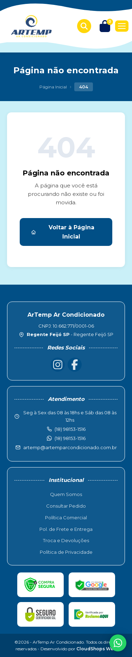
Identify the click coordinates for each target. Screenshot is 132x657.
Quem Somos (66, 494)
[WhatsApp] (117, 642)
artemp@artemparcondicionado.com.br (70, 447)
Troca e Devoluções (66, 540)
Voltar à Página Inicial (62, 232)
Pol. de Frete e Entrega (66, 529)
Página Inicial (53, 86)
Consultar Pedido (66, 506)
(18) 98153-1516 (70, 438)
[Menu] (121, 26)
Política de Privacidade (66, 552)
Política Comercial (66, 517)
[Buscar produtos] (84, 26)
